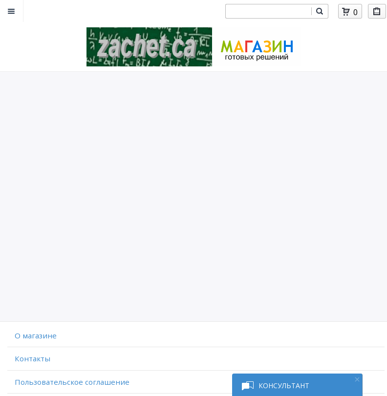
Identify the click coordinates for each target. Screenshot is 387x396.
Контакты (32, 358)
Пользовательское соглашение (72, 382)
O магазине (36, 335)
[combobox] (268, 11)
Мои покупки (377, 13)
